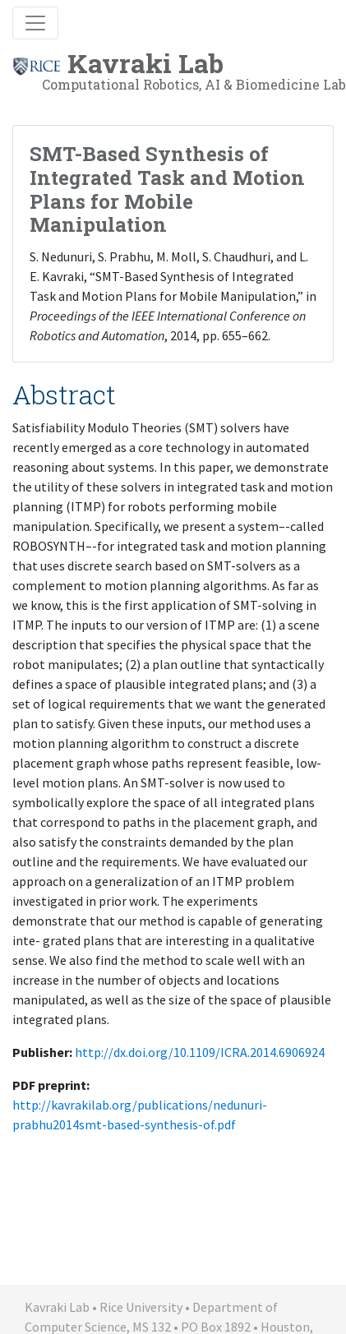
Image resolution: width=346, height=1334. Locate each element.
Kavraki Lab (179, 70)
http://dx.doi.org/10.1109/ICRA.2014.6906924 (200, 1052)
